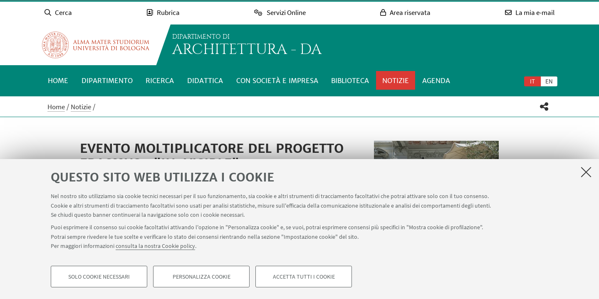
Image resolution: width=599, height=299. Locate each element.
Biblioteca (350, 80)
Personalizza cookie (201, 276)
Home (58, 80)
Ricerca (160, 80)
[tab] (532, 81)
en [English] (549, 81)
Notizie (395, 80)
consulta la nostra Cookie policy (155, 246)
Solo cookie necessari (99, 276)
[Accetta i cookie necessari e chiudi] (586, 172)
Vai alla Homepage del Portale (96, 44)
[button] (544, 106)
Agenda (436, 80)
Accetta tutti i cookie (304, 276)
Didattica (205, 80)
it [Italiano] (532, 81)
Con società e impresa (277, 80)
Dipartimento (107, 80)
